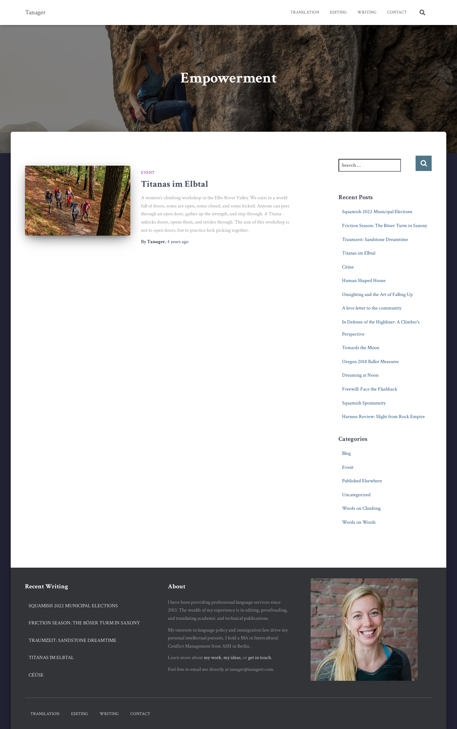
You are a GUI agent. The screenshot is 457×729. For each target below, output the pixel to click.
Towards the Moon (360, 348)
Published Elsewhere (362, 481)
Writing (366, 12)
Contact (397, 12)
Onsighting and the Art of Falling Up (377, 294)
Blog (346, 453)
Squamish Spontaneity (364, 403)
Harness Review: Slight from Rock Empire (383, 416)
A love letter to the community (371, 308)
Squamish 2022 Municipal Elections (377, 211)
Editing (338, 12)
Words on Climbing (361, 508)
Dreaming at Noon (360, 375)
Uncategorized (356, 495)
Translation (304, 12)
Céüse (348, 267)
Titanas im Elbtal (174, 184)
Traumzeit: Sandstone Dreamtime (375, 239)
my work (212, 657)
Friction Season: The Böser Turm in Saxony (384, 225)
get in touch (259, 657)
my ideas (232, 657)
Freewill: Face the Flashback (369, 389)
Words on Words (359, 522)
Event (148, 172)
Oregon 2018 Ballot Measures (370, 361)
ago (178, 241)
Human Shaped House (364, 280)
